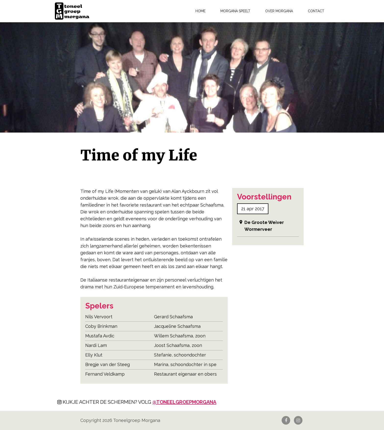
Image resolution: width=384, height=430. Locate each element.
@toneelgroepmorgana (184, 402)
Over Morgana (279, 11)
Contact (316, 11)
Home (200, 11)
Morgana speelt (235, 11)
